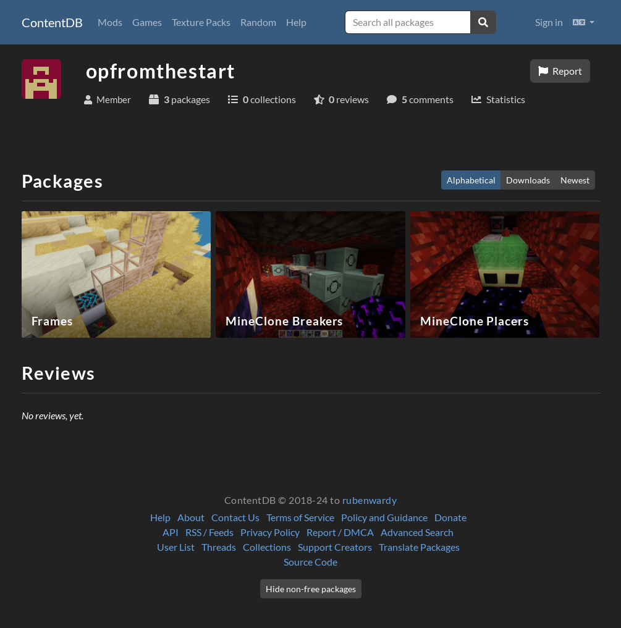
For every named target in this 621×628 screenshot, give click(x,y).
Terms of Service (300, 517)
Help (296, 22)
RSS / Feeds (209, 532)
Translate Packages (419, 547)
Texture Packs (201, 22)
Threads (218, 547)
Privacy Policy (270, 532)
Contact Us (235, 517)
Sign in (549, 22)
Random (258, 22)
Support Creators (335, 547)
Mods (110, 22)
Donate (450, 517)
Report (560, 71)
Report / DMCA (340, 532)
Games (147, 22)
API (171, 532)
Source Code (310, 561)
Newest (574, 180)
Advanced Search (417, 532)
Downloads (528, 180)
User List (176, 547)
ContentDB (52, 22)
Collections (267, 547)
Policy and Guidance (384, 517)
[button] (583, 22)
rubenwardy (369, 500)
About (191, 517)
